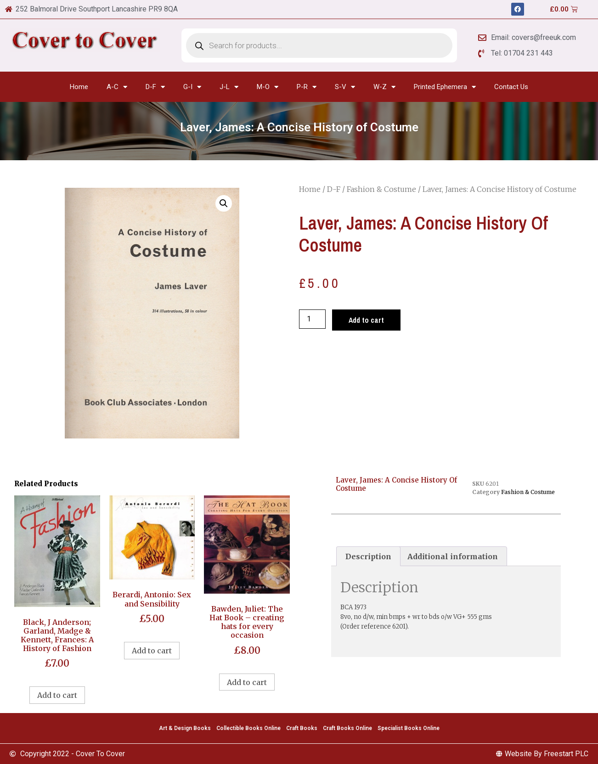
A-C (117, 87)
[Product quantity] (312, 319)
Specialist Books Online (409, 728)
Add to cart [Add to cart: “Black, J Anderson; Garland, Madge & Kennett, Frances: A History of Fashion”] (57, 695)
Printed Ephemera (445, 87)
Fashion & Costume (381, 189)
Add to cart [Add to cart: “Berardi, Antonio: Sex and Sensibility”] (152, 650)
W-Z (384, 87)
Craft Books (301, 728)
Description (368, 556)
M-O (267, 87)
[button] (223, 203)
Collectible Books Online (248, 728)
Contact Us (511, 87)
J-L (229, 87)
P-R (306, 87)
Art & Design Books (185, 728)
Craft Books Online (347, 728)
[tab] (368, 556)
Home (79, 87)
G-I (192, 87)
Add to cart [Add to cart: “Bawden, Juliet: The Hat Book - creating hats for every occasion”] (247, 682)
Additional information (452, 556)
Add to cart (366, 320)
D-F (155, 87)
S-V (345, 87)
